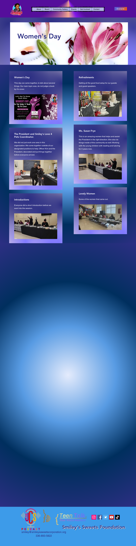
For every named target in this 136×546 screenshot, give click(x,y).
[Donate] (120, 8)
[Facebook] (99, 517)
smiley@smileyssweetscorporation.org (44, 532)
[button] (39, 9)
